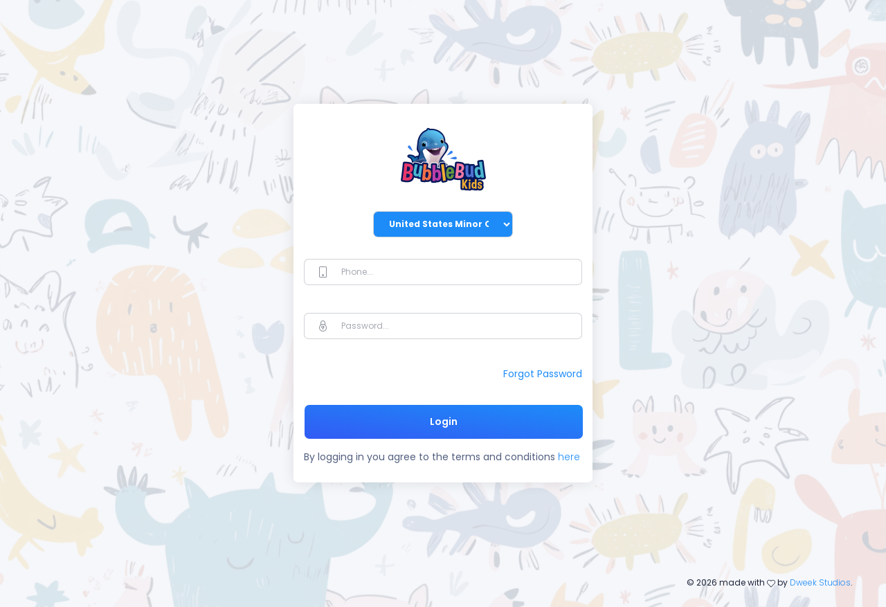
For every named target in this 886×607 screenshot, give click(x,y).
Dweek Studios (820, 582)
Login (444, 421)
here (567, 457)
